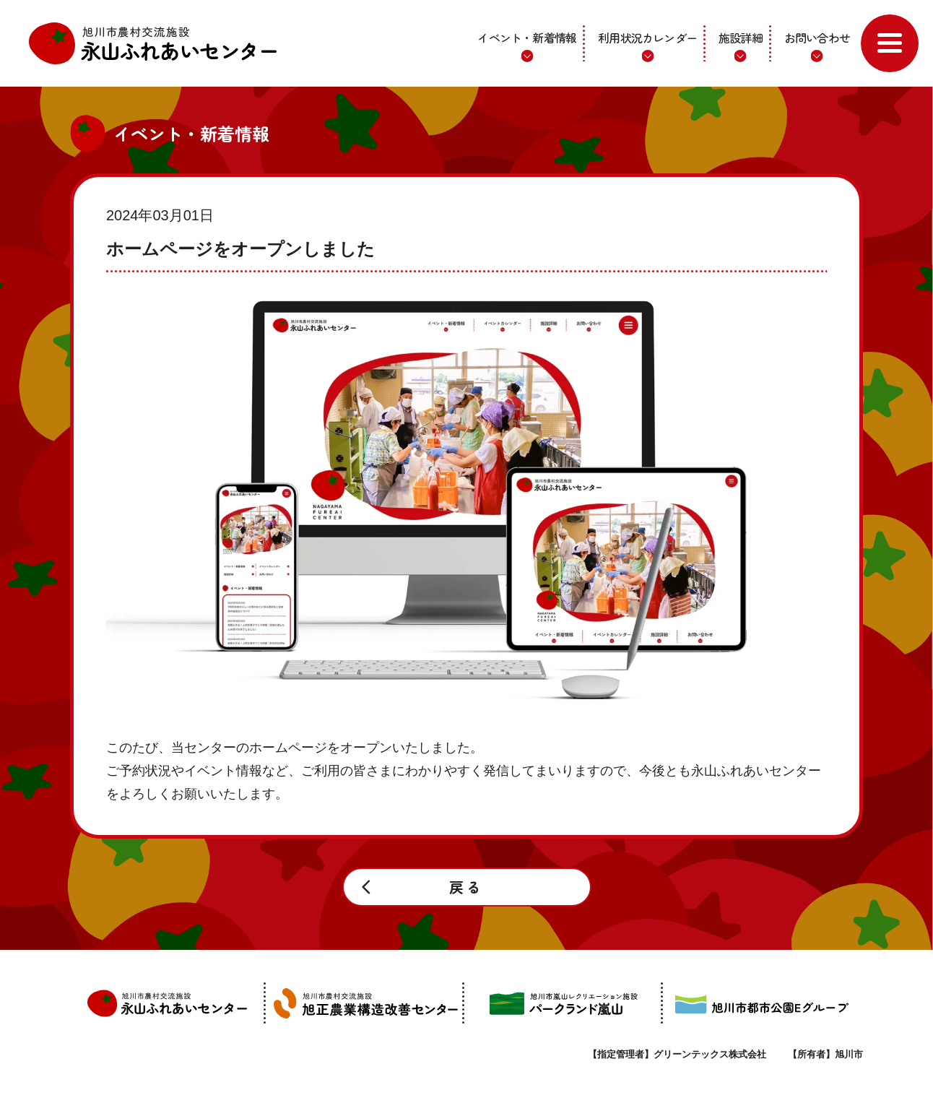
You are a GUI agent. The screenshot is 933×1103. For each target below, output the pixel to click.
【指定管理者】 (677, 1054)
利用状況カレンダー (647, 37)
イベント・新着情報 (526, 37)
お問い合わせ (817, 37)
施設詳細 (741, 37)
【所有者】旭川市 (825, 1054)
